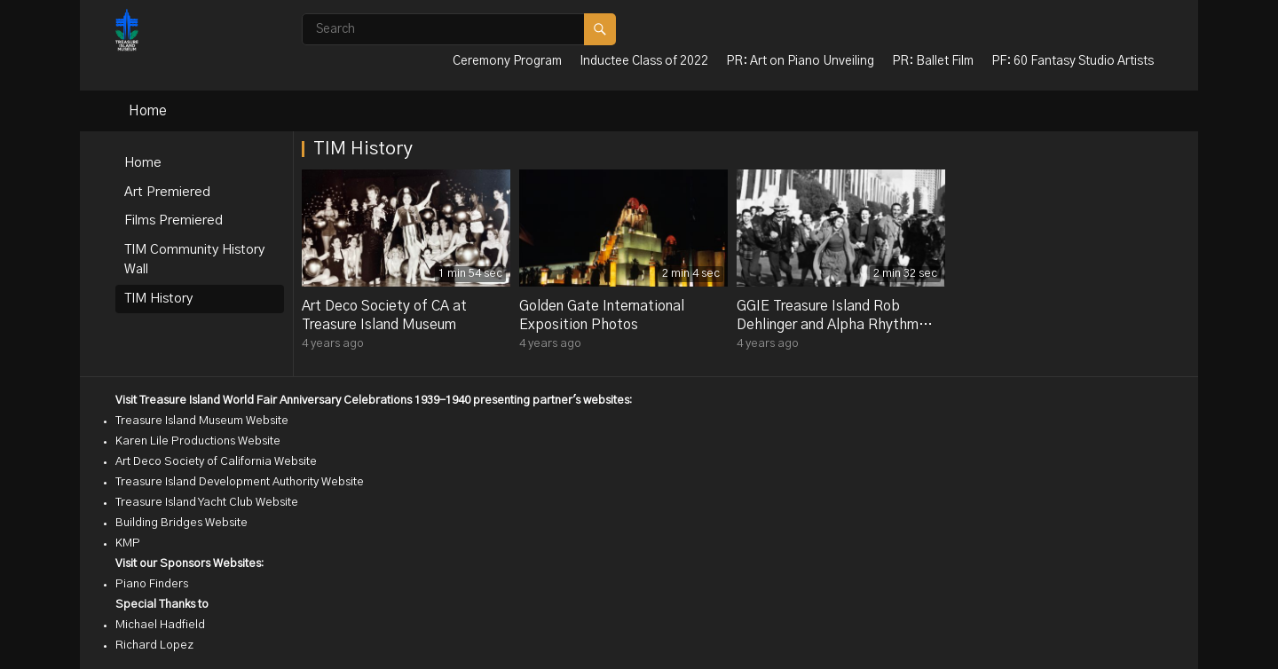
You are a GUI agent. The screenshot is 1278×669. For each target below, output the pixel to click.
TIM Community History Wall (194, 260)
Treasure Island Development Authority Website (239, 482)
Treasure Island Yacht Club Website (206, 502)
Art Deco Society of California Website (216, 462)
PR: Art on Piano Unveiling (800, 61)
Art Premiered (167, 192)
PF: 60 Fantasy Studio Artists (1072, 61)
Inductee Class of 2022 (644, 61)
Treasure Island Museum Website (201, 421)
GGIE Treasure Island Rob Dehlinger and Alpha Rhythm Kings (828, 324)
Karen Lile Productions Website (197, 441)
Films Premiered (173, 220)
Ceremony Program (507, 61)
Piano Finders (151, 584)
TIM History (158, 298)
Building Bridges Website (181, 523)
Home (148, 111)
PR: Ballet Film (933, 61)
